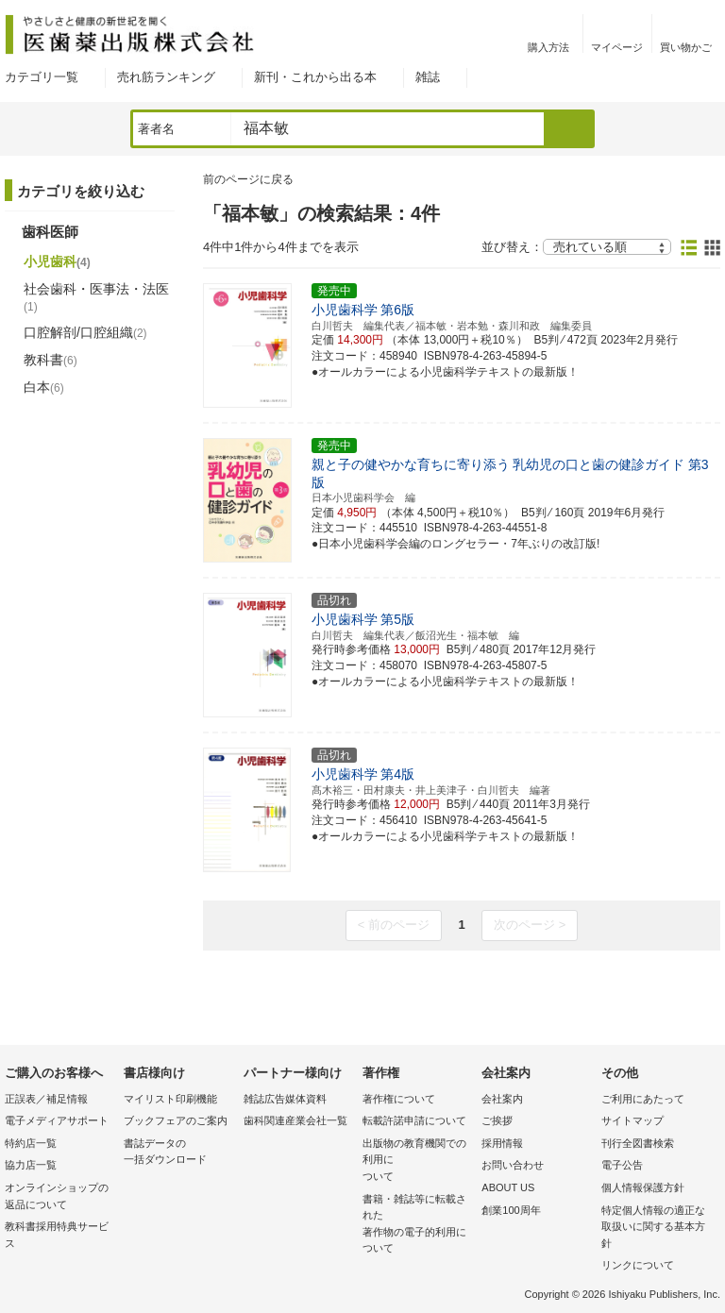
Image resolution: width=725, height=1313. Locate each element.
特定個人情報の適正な (656, 1228)
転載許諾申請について (414, 1120)
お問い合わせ (512, 1164)
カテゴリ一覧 (41, 77)
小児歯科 (57, 261)
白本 (44, 387)
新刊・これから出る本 (315, 77)
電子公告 (622, 1164)
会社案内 (502, 1098)
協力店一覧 (31, 1164)
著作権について (398, 1098)
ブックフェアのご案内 (176, 1120)
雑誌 (427, 77)
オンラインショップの (59, 1197)
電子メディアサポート (57, 1120)
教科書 (50, 359)
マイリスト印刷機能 (170, 1098)
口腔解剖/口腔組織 (85, 332)
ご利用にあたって (642, 1098)
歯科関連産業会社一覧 (295, 1120)
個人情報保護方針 (642, 1187)
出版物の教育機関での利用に (417, 1161)
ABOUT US (507, 1187)
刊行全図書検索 (637, 1143)
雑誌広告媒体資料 (285, 1098)
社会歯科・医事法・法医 (96, 297)
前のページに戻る (248, 179)
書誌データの (178, 1153)
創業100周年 (510, 1210)
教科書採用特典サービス (57, 1234)
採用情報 (502, 1143)
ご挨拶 (497, 1120)
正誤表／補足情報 (46, 1098)
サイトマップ (632, 1120)
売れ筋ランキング (166, 77)
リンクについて (637, 1265)
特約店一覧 (31, 1143)
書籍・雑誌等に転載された (417, 1225)
